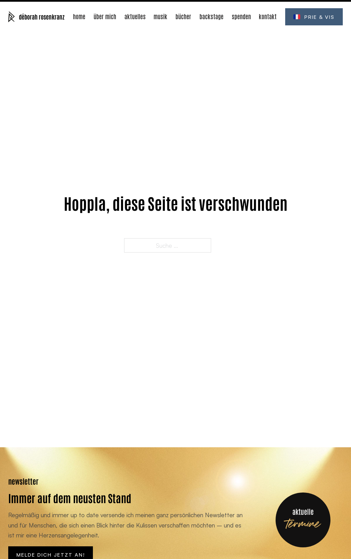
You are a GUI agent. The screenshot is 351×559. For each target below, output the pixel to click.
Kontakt (268, 16)
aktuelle (303, 511)
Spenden (241, 16)
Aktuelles (135, 16)
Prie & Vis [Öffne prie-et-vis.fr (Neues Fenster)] (314, 17)
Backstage (211, 16)
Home (79, 16)
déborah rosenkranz (41, 16)
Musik (160, 16)
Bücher (183, 16)
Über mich (105, 16)
